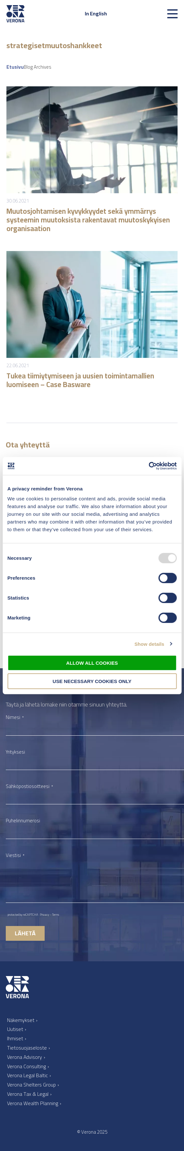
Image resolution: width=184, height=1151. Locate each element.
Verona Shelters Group (31, 1084)
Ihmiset (15, 1038)
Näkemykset (20, 1020)
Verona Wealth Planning (32, 1103)
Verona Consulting (26, 1066)
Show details (149, 643)
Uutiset (15, 1029)
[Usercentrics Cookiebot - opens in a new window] (148, 466)
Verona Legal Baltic (27, 1075)
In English (96, 13)
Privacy (44, 914)
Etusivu (15, 67)
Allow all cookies (92, 663)
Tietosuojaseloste (27, 1047)
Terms (55, 914)
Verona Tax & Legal (27, 1094)
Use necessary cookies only (92, 681)
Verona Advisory (24, 1057)
